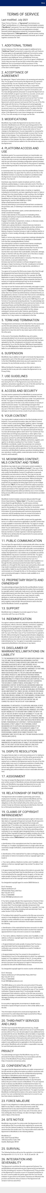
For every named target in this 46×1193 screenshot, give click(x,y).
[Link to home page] (2, 3)
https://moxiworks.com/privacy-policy (13, 1061)
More (43, 3)
